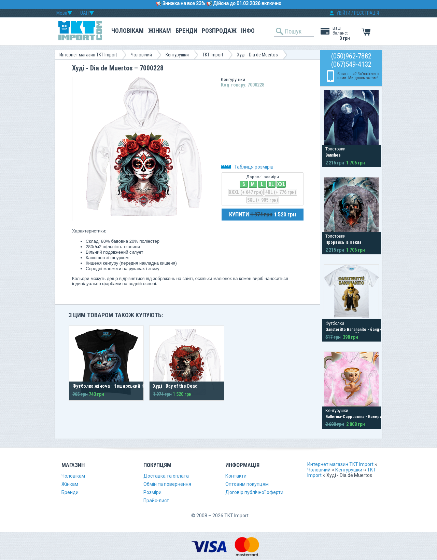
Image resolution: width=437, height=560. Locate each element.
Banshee (333, 155)
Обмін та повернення (167, 484)
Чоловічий (141, 54)
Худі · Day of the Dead (175, 386)
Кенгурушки (177, 54)
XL (271, 184)
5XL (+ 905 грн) (262, 200)
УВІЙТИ (343, 13)
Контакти (235, 476)
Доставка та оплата (166, 476)
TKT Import (212, 54)
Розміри (152, 492)
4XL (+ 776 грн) (280, 192)
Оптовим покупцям (247, 484)
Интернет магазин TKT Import (88, 54)
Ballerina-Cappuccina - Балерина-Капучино (364, 416)
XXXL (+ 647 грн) (246, 192)
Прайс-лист (156, 500)
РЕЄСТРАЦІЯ (366, 13)
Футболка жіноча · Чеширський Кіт (110, 386)
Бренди (186, 30)
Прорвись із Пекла (343, 242)
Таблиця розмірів (247, 167)
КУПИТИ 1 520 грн (262, 214)
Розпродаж (219, 30)
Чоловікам (127, 30)
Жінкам (159, 30)
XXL (281, 184)
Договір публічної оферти (254, 492)
